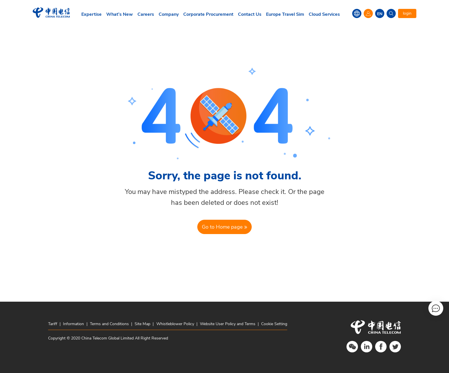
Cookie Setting (274, 324)
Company (169, 14)
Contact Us (249, 14)
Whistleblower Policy (175, 324)
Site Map (142, 324)
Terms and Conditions (109, 324)
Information (73, 324)
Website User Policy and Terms (228, 324)
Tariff (53, 324)
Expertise (91, 14)
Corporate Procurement (208, 14)
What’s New (119, 14)
